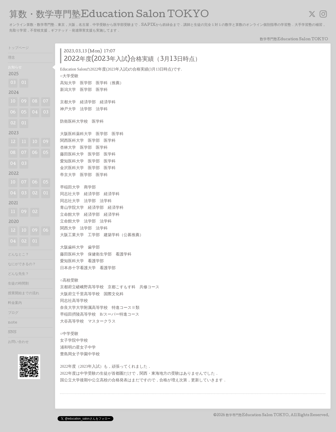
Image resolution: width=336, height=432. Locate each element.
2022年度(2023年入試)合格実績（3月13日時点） (132, 59)
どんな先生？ (18, 274)
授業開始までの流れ (23, 293)
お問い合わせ (18, 342)
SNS (12, 332)
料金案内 (15, 303)
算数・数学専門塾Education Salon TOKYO (109, 15)
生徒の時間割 (18, 284)
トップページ (18, 48)
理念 (11, 58)
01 (23, 83)
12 (13, 142)
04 (35, 112)
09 (24, 102)
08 (34, 102)
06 (13, 112)
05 (24, 112)
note (12, 323)
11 (24, 142)
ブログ (13, 313)
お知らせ (15, 68)
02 (13, 123)
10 (12, 102)
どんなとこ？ (18, 255)
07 (45, 102)
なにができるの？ (22, 264)
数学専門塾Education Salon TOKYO (257, 415)
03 (13, 83)
